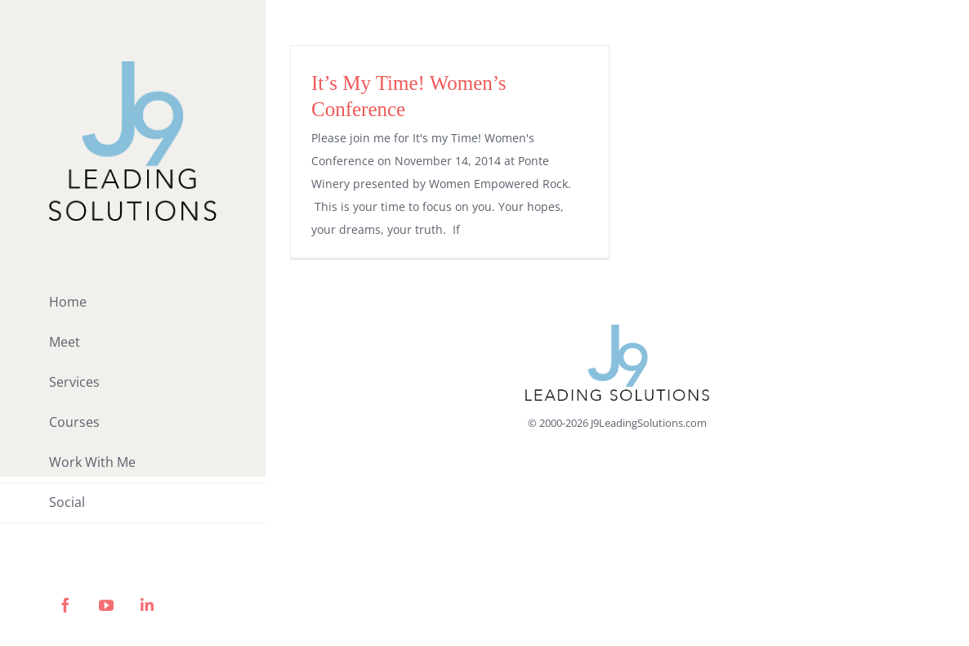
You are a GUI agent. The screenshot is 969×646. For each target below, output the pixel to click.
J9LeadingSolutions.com (649, 422)
